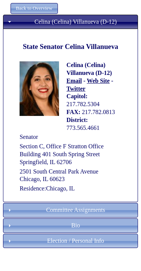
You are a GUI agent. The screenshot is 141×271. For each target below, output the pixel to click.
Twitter (76, 88)
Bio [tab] (43, 225)
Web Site (98, 81)
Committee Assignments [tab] (55, 210)
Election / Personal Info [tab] (55, 241)
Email (74, 81)
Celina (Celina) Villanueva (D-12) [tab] (61, 21)
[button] (34, 8)
